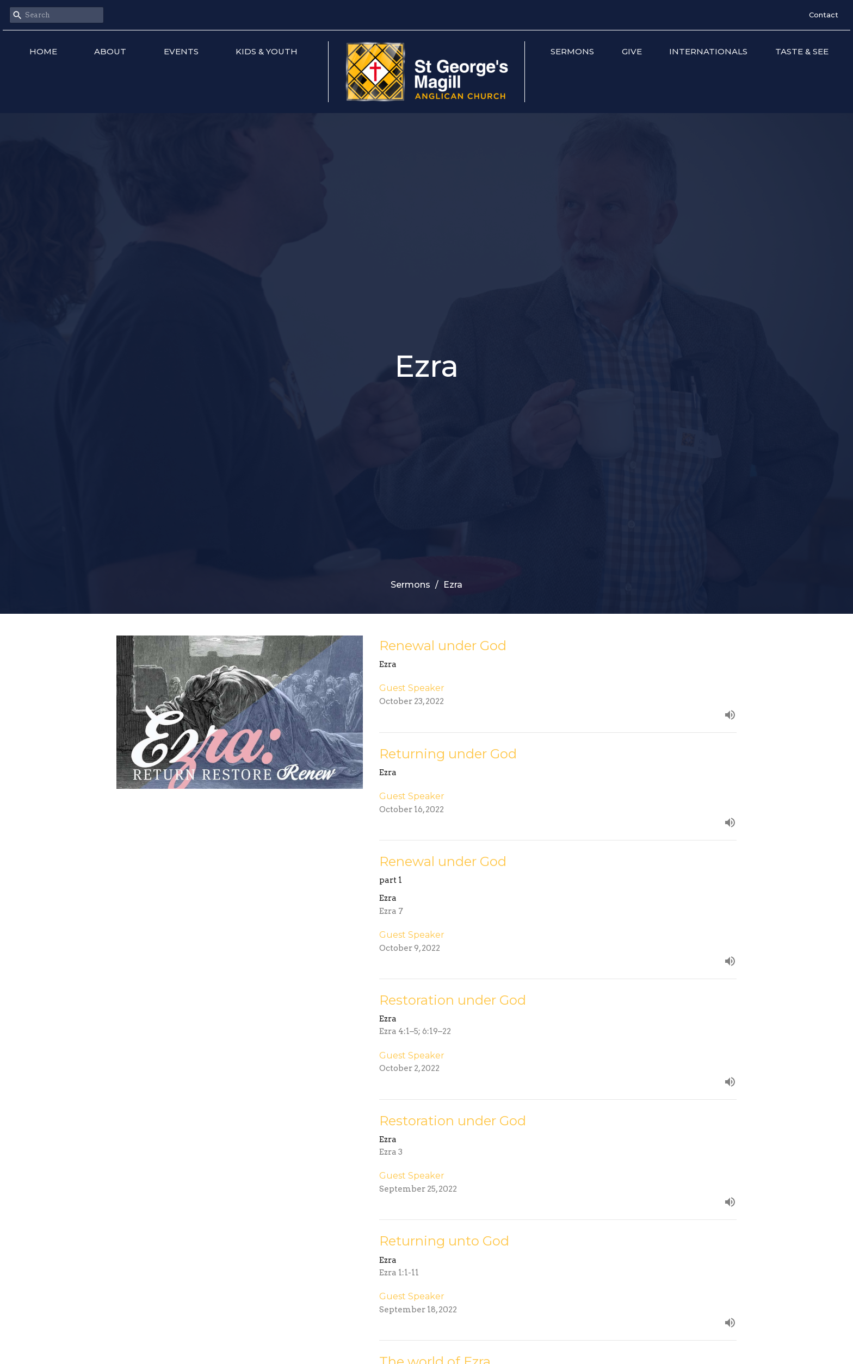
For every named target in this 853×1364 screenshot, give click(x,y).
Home (43, 51)
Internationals (708, 51)
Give (632, 51)
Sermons (572, 51)
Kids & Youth (267, 51)
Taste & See (802, 51)
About (110, 51)
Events (181, 51)
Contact (823, 14)
